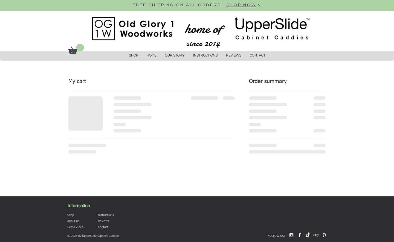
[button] (76, 49)
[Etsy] (316, 235)
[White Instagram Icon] (291, 235)
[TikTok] (308, 235)
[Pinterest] (324, 235)
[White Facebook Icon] (299, 235)
